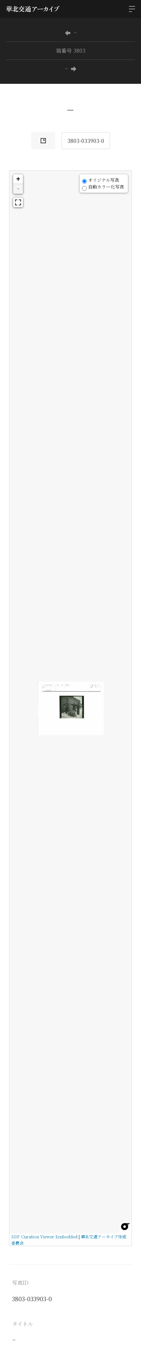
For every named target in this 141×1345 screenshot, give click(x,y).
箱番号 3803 (70, 50)
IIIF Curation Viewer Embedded (44, 1236)
